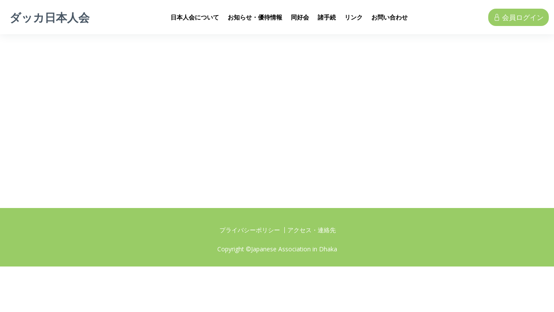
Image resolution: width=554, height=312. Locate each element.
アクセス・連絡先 (311, 230)
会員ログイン (518, 17)
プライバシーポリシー (249, 230)
